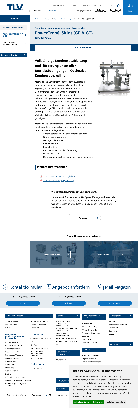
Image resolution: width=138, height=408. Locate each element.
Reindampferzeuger (37, 342)
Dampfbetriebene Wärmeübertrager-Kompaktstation (37, 353)
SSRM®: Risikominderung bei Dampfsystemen (66, 329)
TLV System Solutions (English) (58, 176)
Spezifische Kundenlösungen (40, 339)
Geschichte (113, 331)
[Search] (118, 5)
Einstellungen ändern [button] (115, 402)
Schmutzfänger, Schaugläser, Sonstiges (15, 384)
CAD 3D (8, 328)
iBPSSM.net (60, 345)
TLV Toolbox (86, 339)
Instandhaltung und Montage (66, 341)
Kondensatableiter (11, 342)
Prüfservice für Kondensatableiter (62, 334)
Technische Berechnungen (91, 333)
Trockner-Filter (10, 364)
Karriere (112, 334)
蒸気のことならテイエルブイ (15, 7)
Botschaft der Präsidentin (118, 325)
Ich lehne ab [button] (97, 402)
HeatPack (33, 345)
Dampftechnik (87, 323)
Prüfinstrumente (36, 368)
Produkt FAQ (34, 328)
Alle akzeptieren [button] (81, 402)
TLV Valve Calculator (89, 342)
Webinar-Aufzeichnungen (91, 327)
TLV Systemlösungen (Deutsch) (58, 180)
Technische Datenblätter (39, 321)
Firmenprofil (113, 328)
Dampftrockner (10, 361)
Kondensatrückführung (13, 345)
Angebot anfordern (89, 359)
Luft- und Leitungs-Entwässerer (16, 377)
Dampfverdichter (36, 358)
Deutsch (97, 5)
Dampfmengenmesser (13, 358)
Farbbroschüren (11, 325)
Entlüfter (8, 374)
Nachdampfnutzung (12, 349)
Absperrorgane (10, 368)
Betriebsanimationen (38, 325)
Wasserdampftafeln (89, 330)
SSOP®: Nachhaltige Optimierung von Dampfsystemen (63, 323)
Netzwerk (112, 321)
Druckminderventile (12, 352)
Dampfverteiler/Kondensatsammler (18, 380)
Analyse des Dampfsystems (66, 338)
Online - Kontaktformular (91, 355)
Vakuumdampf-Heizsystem (40, 348)
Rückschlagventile (11, 371)
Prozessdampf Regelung (14, 355)
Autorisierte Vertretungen (91, 362)
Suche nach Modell (12, 321)
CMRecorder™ (87, 336)
